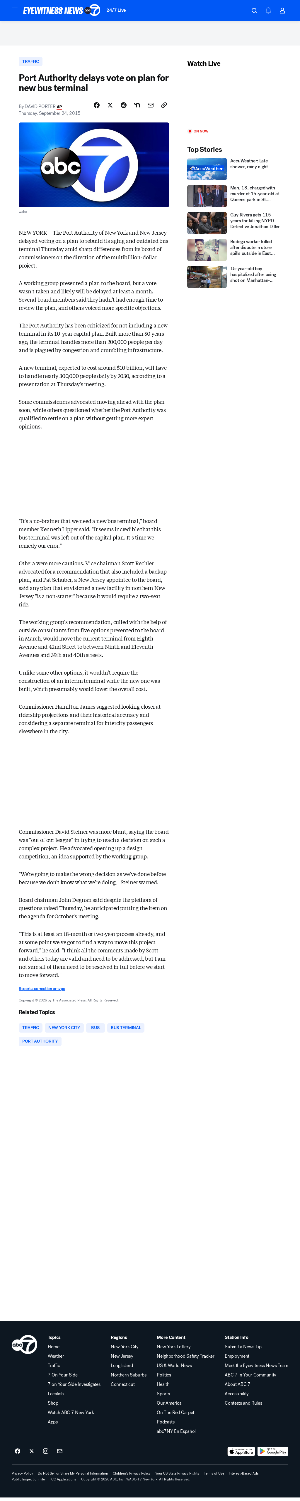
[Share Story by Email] (151, 108)
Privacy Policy (22, 1477)
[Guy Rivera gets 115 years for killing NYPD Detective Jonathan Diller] (234, 225)
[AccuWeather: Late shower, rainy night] (234, 171)
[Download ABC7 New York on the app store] (241, 1455)
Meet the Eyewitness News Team (256, 1369)
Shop (53, 1406)
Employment (237, 1359)
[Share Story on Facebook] (97, 108)
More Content (171, 1341)
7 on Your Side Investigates (74, 1388)
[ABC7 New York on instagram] (46, 1455)
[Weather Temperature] (236, 10)
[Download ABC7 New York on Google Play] (273, 1455)
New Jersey (122, 1359)
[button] (14, 10)
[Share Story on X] (110, 108)
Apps (53, 1425)
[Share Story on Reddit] (124, 108)
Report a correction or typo (42, 991)
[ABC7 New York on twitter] (32, 1455)
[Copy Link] (164, 108)
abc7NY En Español (176, 1435)
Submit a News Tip (243, 1350)
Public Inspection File (28, 1483)
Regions (119, 1341)
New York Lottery (173, 1350)
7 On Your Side (63, 1378)
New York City (125, 1350)
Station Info (236, 1341)
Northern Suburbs (128, 1378)
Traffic (54, 1369)
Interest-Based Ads (244, 1477)
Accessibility (237, 1397)
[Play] (234, 100)
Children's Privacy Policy (132, 1477)
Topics (54, 1341)
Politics (164, 1378)
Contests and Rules (243, 1406)
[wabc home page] (24, 1348)
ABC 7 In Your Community (250, 1378)
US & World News (174, 1369)
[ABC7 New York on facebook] (17, 1455)
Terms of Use (214, 1477)
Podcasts (165, 1425)
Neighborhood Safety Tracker (185, 1359)
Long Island (122, 1369)
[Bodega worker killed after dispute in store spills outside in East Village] (234, 252)
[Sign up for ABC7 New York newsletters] (60, 1455)
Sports (163, 1397)
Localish (56, 1397)
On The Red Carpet (175, 1416)
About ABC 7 (237, 1388)
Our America (169, 1406)
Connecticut (122, 1388)
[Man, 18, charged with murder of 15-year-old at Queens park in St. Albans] (234, 198)
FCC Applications (63, 1483)
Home (53, 1350)
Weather (56, 1359)
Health (163, 1388)
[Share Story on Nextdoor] (137, 108)
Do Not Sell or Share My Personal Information (73, 1477)
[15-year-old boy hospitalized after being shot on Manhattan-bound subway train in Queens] (234, 279)
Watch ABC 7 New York (71, 1416)
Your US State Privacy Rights (177, 1477)
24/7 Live (116, 10)
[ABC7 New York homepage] (61, 10)
